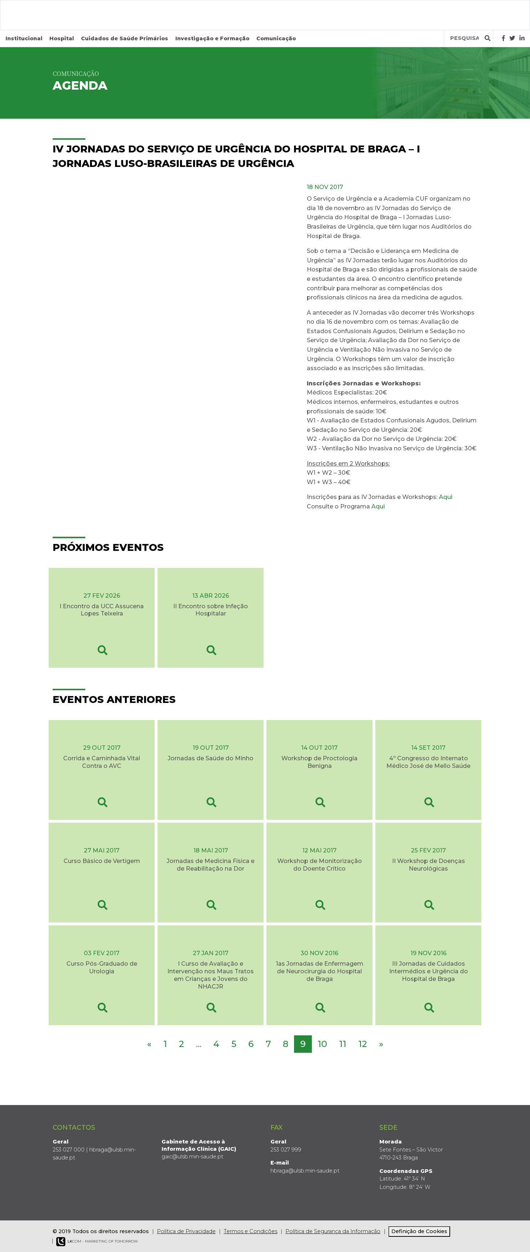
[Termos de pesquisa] (464, 38)
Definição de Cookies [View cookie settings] (419, 1231)
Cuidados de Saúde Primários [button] (124, 38)
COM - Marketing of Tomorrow (97, 1241)
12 (362, 1044)
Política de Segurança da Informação (332, 1231)
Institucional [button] (23, 38)
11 (342, 1044)
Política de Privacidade (186, 1231)
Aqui (445, 497)
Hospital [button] (61, 38)
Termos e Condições (250, 1231)
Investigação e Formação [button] (212, 38)
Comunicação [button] (276, 38)
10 (322, 1044)
